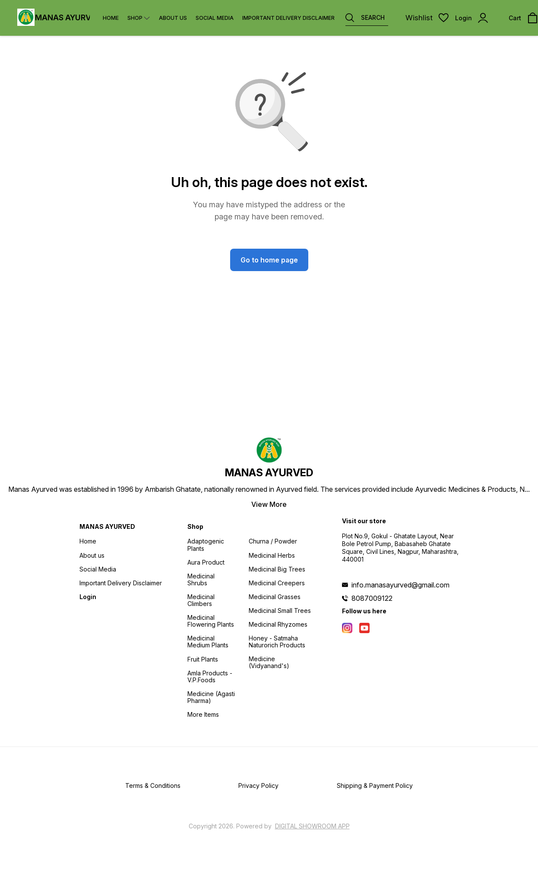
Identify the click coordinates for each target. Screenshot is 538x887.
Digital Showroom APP (312, 826)
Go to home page (269, 260)
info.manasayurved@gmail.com (400, 585)
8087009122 (371, 598)
